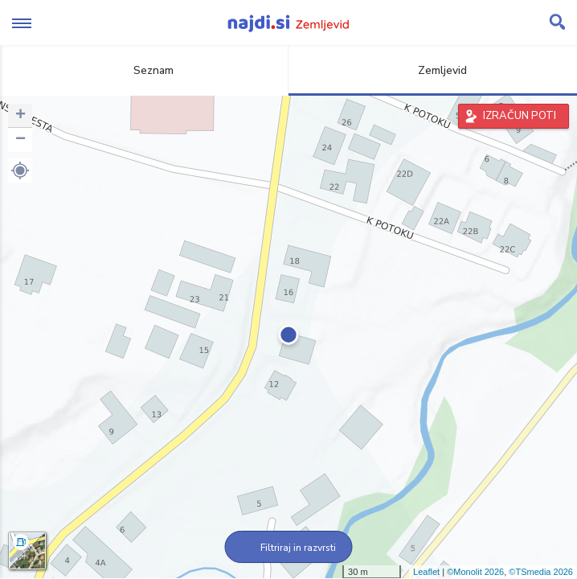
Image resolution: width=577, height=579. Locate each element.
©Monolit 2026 (475, 572)
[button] (20, 170)
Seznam (144, 70)
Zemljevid (433, 70)
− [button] (20, 140)
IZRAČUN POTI (519, 116)
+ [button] (20, 116)
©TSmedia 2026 (541, 572)
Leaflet (426, 572)
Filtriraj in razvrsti (289, 547)
